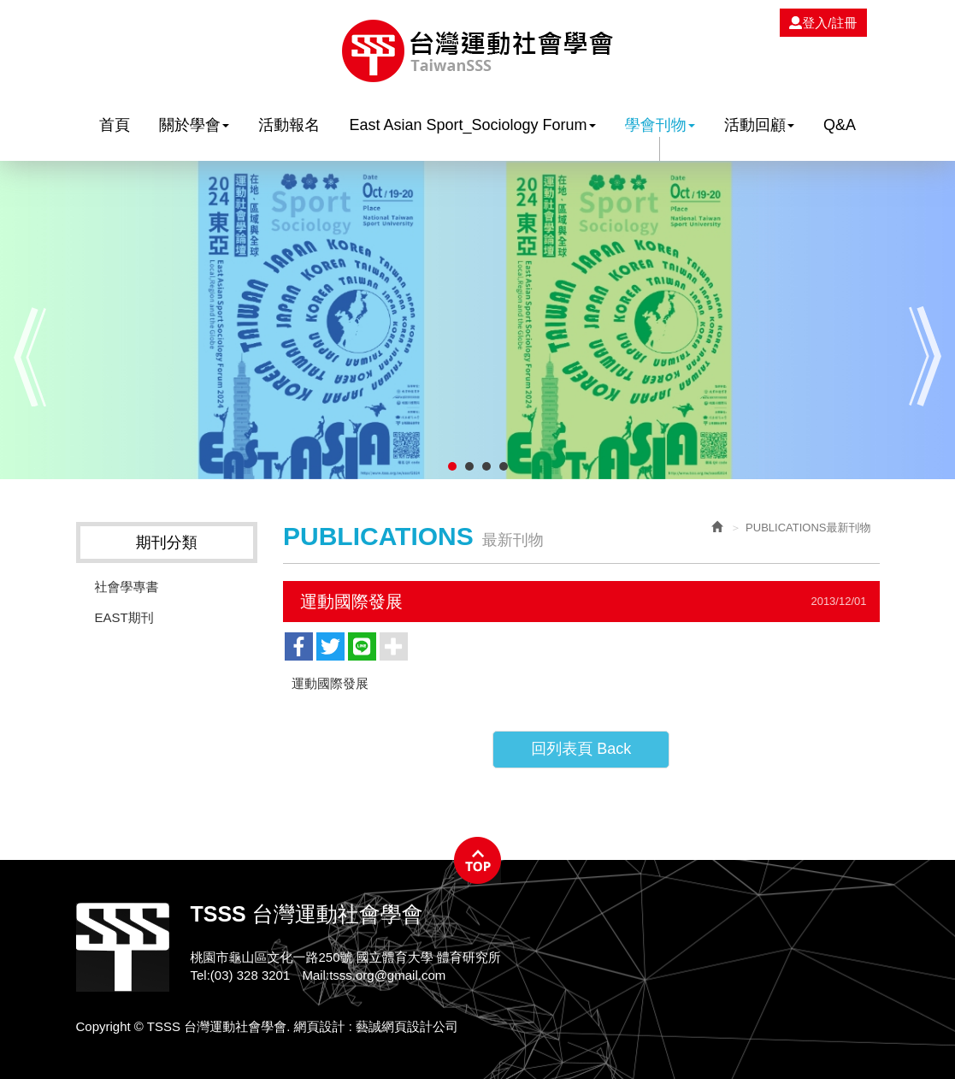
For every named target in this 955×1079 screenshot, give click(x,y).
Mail (314, 975)
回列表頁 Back (581, 748)
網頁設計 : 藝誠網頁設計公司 (376, 1026)
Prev (30, 356)
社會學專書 (127, 586)
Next (925, 356)
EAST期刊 (124, 617)
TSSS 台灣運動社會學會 (477, 51)
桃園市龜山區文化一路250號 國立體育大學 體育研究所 (346, 957)
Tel (199, 975)
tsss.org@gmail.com (387, 975)
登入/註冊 (823, 22)
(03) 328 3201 (250, 975)
